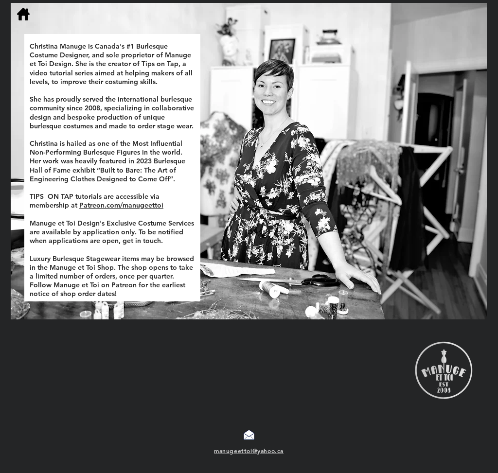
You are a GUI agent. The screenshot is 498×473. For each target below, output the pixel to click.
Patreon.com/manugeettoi (121, 205)
